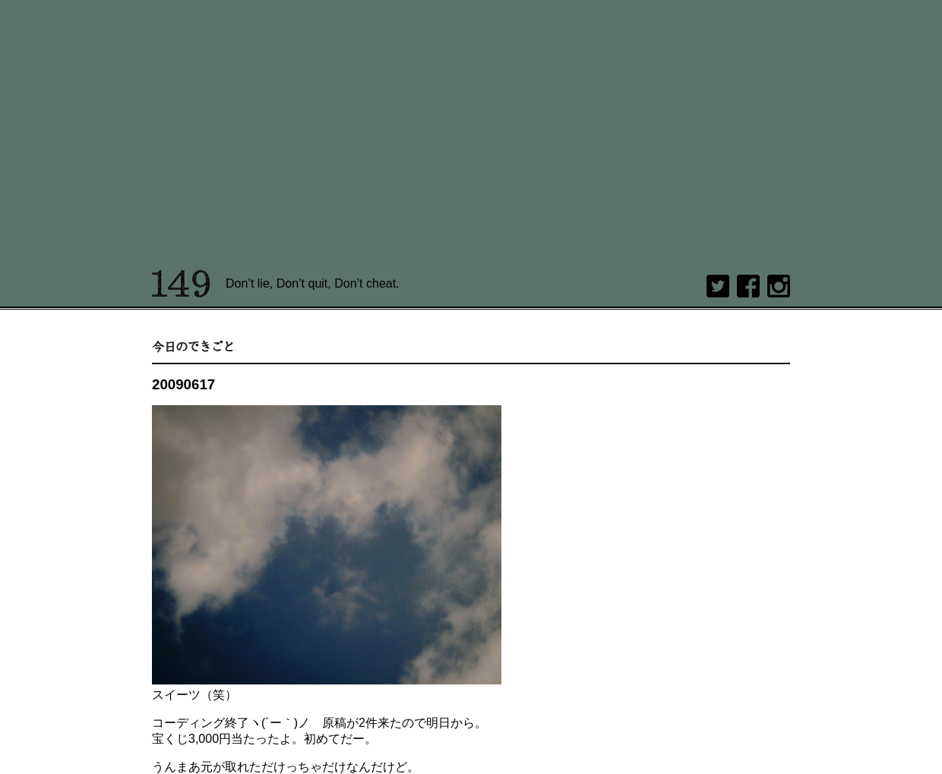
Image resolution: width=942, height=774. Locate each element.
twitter (717, 286)
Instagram (778, 286)
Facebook (748, 286)
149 (181, 283)
